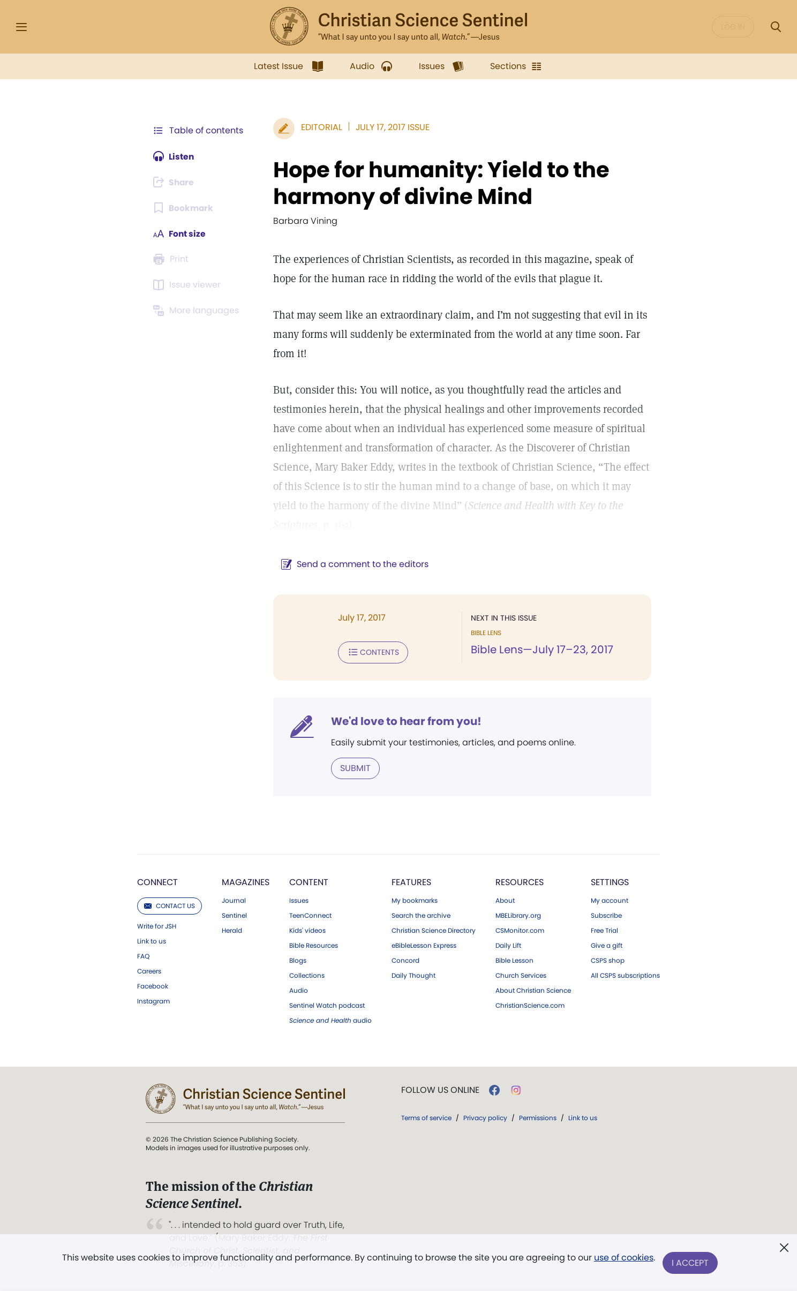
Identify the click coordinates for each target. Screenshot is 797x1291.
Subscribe (606, 915)
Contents (371, 652)
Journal (234, 900)
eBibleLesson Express (424, 945)
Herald (232, 930)
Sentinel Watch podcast (327, 1005)
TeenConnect (310, 915)
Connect (157, 881)
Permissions (538, 1117)
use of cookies (623, 1258)
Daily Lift (508, 945)
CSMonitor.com (519, 930)
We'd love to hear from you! (404, 720)
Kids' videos (307, 930)
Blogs (297, 960)
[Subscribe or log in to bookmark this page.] (184, 208)
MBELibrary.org (518, 915)
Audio (298, 990)
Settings (610, 881)
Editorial (319, 127)
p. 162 (334, 525)
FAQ (143, 956)
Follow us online (440, 1089)
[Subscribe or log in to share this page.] (175, 182)
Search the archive (421, 915)
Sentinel (234, 915)
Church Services (520, 975)
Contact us (169, 905)
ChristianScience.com (530, 1005)
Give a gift (606, 945)
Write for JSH (156, 926)
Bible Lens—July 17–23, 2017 (541, 650)
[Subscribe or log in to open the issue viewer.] (188, 285)
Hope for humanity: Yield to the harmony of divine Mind (439, 183)
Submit (353, 767)
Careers (149, 971)
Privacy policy (485, 1117)
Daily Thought (413, 975)
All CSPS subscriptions (625, 975)
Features (411, 881)
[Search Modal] (775, 27)
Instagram (153, 1001)
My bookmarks (415, 900)
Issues (299, 900)
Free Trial (604, 930)
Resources (519, 881)
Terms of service (426, 1117)
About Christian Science (533, 990)
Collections (307, 975)
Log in (733, 26)
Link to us (151, 941)
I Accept (690, 1263)
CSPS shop (608, 960)
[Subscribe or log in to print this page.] (172, 259)
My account (609, 900)
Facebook (152, 986)
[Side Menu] (21, 27)
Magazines (245, 881)
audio (330, 1020)
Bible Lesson (514, 960)
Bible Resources (313, 945)
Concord (405, 960)
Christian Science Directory (434, 930)
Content (308, 881)
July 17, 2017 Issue (390, 127)
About (505, 900)
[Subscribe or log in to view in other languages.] (198, 310)
